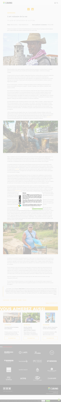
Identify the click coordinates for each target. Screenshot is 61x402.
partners (28, 194)
